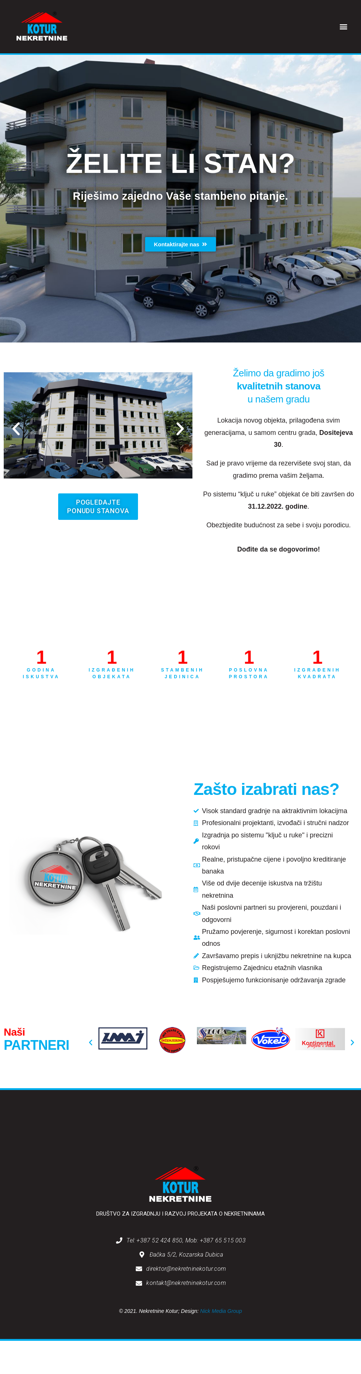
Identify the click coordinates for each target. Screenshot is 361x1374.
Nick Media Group (221, 1311)
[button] (344, 26)
